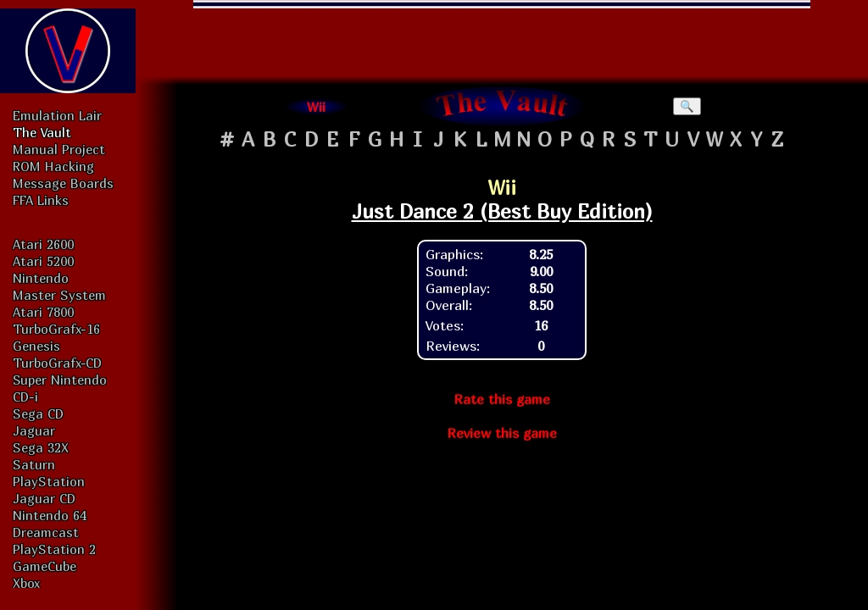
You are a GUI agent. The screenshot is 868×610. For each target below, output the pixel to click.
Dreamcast (46, 532)
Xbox (26, 583)
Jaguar (34, 430)
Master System (59, 294)
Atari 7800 (43, 311)
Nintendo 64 (49, 515)
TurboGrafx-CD (57, 362)
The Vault (42, 132)
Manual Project (59, 149)
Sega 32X (41, 447)
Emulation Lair (57, 115)
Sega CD (38, 413)
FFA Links (41, 200)
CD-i (25, 396)
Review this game (502, 432)
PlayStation (49, 481)
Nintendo (41, 278)
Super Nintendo (60, 379)
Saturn (34, 464)
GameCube (44, 566)
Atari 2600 (43, 244)
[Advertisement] (501, 38)
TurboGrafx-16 (56, 328)
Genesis (36, 345)
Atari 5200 (43, 261)
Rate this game (501, 399)
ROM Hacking (53, 166)
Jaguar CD (44, 498)
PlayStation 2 (54, 549)
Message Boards (63, 183)
